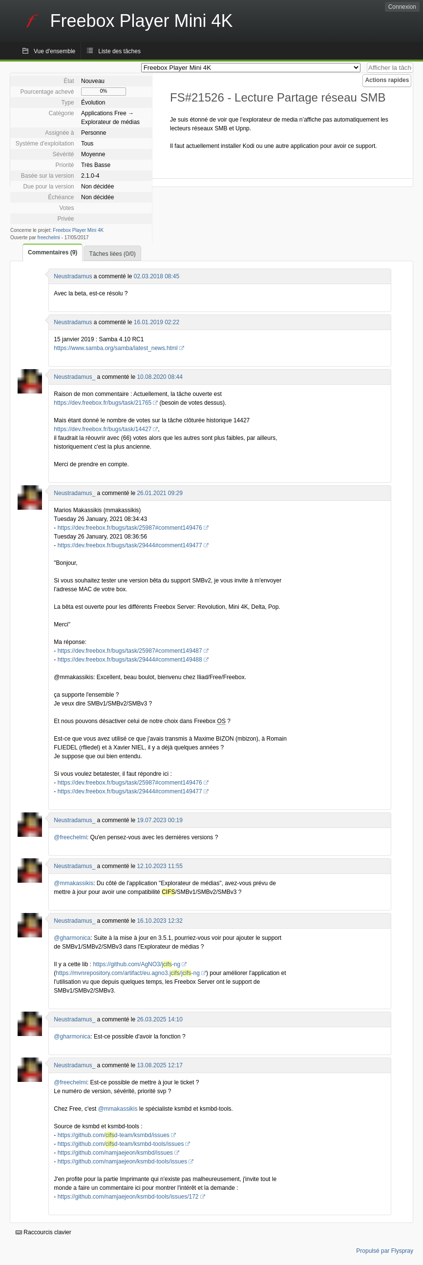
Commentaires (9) (52, 252)
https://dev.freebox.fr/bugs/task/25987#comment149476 (130, 527)
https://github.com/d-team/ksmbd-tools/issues (121, 1144)
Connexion (402, 6)
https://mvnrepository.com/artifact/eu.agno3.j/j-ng (128, 973)
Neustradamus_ (74, 376)
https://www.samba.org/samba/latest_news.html (115, 348)
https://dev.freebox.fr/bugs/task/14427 (102, 429)
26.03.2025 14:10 (159, 1019)
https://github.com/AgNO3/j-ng (136, 964)
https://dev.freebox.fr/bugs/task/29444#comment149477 (130, 545)
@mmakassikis (73, 883)
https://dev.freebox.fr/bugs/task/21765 (102, 402)
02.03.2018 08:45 (156, 276)
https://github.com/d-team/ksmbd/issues (113, 1135)
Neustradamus (73, 276)
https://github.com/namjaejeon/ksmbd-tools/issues (122, 1161)
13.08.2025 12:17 (159, 1065)
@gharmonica (72, 937)
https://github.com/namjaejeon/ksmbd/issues (115, 1152)
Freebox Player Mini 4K (78, 230)
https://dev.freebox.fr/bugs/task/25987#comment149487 (130, 650)
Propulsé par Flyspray (384, 1250)
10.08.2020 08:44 (159, 376)
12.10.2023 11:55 (159, 866)
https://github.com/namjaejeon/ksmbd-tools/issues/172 (128, 1196)
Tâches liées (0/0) (112, 253)
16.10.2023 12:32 (159, 920)
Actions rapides (387, 80)
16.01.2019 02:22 (156, 322)
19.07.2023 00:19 (159, 820)
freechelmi (49, 237)
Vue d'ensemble (54, 51)
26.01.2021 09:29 (159, 493)
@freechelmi (70, 837)
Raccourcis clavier (43, 1232)
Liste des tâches (119, 51)
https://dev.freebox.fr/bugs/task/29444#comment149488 (130, 659)
